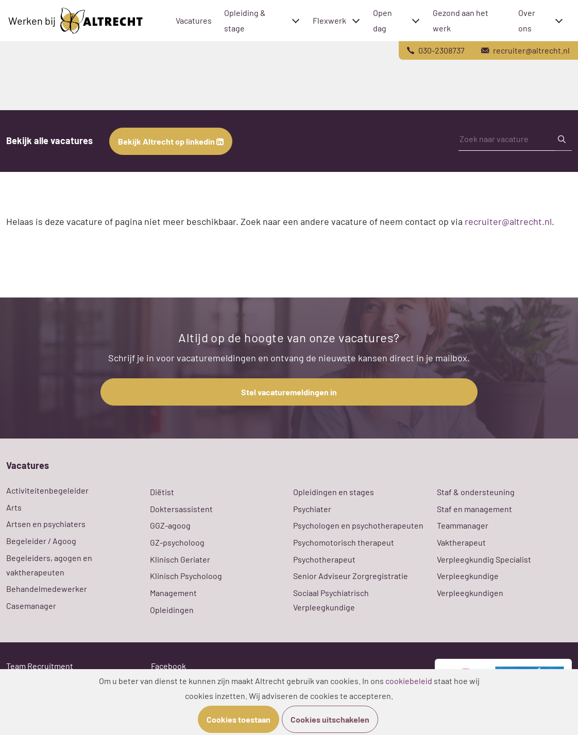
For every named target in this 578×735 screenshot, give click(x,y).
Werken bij (75, 21)
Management (173, 593)
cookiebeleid (408, 681)
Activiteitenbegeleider (47, 490)
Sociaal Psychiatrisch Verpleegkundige (331, 600)
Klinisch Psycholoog (186, 576)
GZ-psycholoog (177, 542)
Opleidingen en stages (333, 492)
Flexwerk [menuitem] (329, 20)
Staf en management (474, 509)
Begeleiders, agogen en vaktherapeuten (49, 565)
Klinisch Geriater (180, 559)
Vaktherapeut (461, 542)
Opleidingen (172, 610)
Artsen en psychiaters (46, 524)
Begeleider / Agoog (41, 541)
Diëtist (162, 492)
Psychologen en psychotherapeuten (358, 525)
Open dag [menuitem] (382, 20)
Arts (14, 507)
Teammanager (462, 525)
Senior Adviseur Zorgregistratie (350, 576)
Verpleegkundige (468, 576)
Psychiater (312, 509)
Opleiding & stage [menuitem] (245, 20)
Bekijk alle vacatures (49, 140)
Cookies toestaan (238, 719)
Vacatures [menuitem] (194, 20)
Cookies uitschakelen (330, 719)
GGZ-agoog (170, 525)
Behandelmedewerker (46, 588)
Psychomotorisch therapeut (343, 542)
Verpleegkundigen (470, 593)
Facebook (168, 666)
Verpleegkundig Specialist (484, 559)
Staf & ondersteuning (476, 492)
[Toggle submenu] (295, 20)
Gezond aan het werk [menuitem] (460, 20)
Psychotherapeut (324, 559)
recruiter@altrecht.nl (508, 221)
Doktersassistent (181, 509)
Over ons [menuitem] (526, 20)
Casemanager (31, 605)
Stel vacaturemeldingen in (289, 392)
